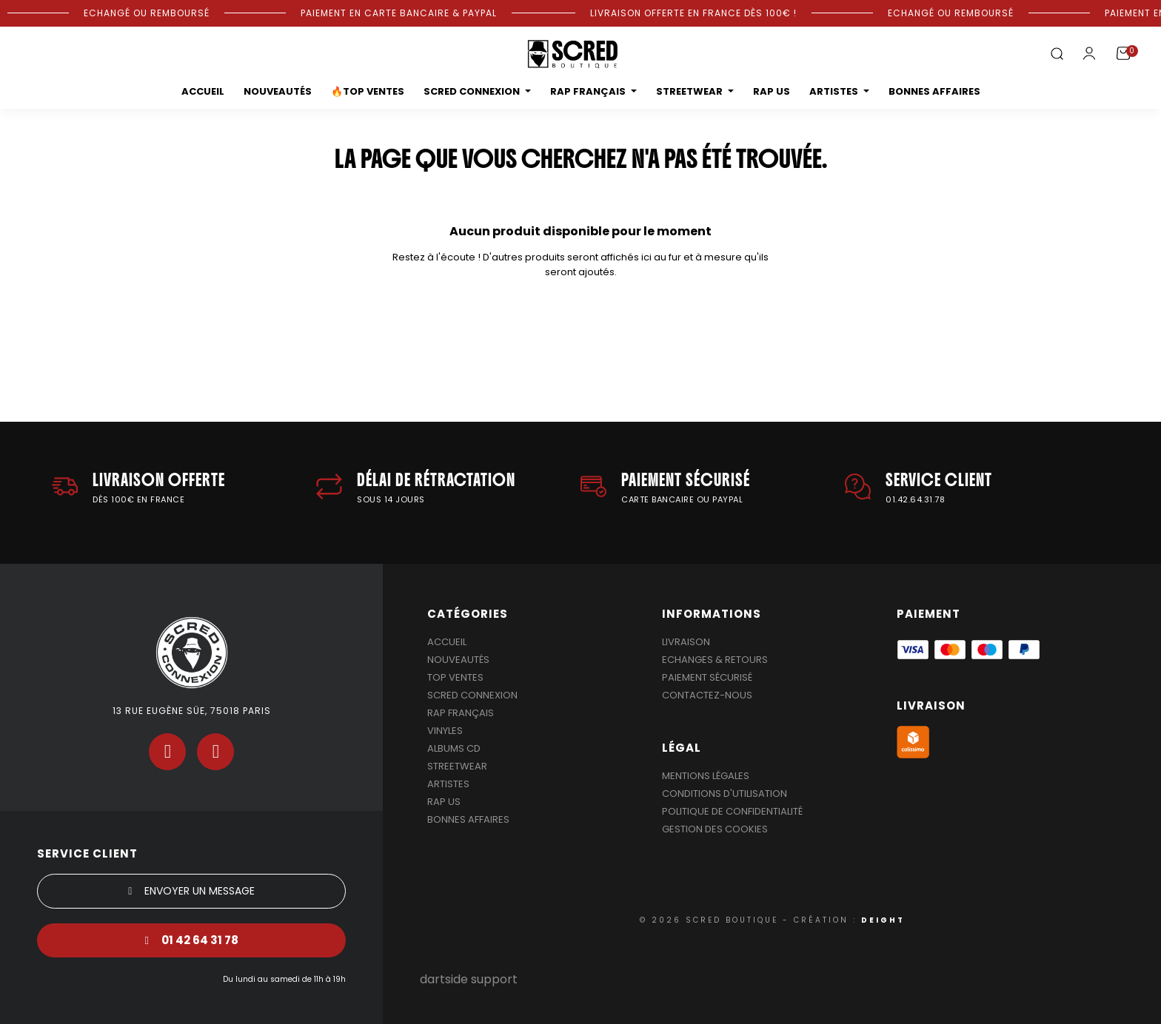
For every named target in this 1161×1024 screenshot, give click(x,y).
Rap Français (460, 713)
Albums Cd (454, 748)
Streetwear (457, 766)
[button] (1056, 54)
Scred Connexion (472, 695)
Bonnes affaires (468, 819)
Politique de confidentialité (732, 811)
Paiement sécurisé (707, 677)
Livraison (686, 642)
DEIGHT (883, 920)
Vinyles (445, 731)
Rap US (444, 802)
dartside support (469, 979)
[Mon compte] (1089, 53)
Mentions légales (705, 776)
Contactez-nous (707, 695)
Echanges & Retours (715, 660)
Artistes (448, 784)
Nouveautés (458, 660)
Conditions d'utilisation (724, 793)
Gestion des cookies (715, 829)
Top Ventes (455, 677)
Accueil (446, 642)
